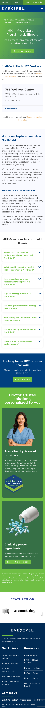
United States (21, 20)
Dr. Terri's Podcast (32, 668)
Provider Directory (10, 663)
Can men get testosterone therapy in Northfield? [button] (20, 307)
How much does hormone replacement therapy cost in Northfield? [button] (17, 282)
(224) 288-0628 (12, 100)
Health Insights (31, 678)
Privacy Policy (30, 655)
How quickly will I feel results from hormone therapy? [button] (20, 319)
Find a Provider (22, 379)
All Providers (9, 20)
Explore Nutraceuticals (18, 562)
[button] (42, 8)
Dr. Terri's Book (31, 673)
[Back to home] (13, 8)
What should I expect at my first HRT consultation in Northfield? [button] (19, 268)
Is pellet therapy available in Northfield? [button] (17, 295)
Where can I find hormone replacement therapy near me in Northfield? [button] (19, 255)
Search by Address (22, 51)
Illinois (31, 20)
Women (5, 2)
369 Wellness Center (19, 89)
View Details (11, 108)
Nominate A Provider (11, 676)
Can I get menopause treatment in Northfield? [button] (20, 330)
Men (17, 2)
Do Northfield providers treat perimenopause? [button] (18, 342)
